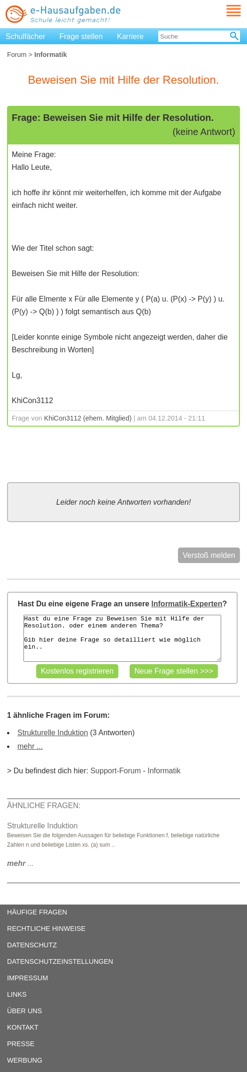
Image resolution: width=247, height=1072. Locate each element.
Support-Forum (115, 771)
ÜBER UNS (24, 1011)
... (20, 863)
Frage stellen (81, 36)
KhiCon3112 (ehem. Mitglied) (87, 418)
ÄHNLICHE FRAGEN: (43, 806)
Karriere (130, 36)
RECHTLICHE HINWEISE (46, 928)
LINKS (17, 994)
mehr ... (30, 746)
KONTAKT (23, 1027)
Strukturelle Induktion (52, 733)
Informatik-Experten (186, 604)
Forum (17, 54)
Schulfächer (26, 36)
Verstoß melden (209, 555)
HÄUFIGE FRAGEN (37, 912)
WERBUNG (24, 1060)
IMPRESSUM (27, 978)
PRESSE (20, 1044)
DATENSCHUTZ (32, 945)
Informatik (163, 771)
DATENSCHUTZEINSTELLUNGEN (60, 961)
